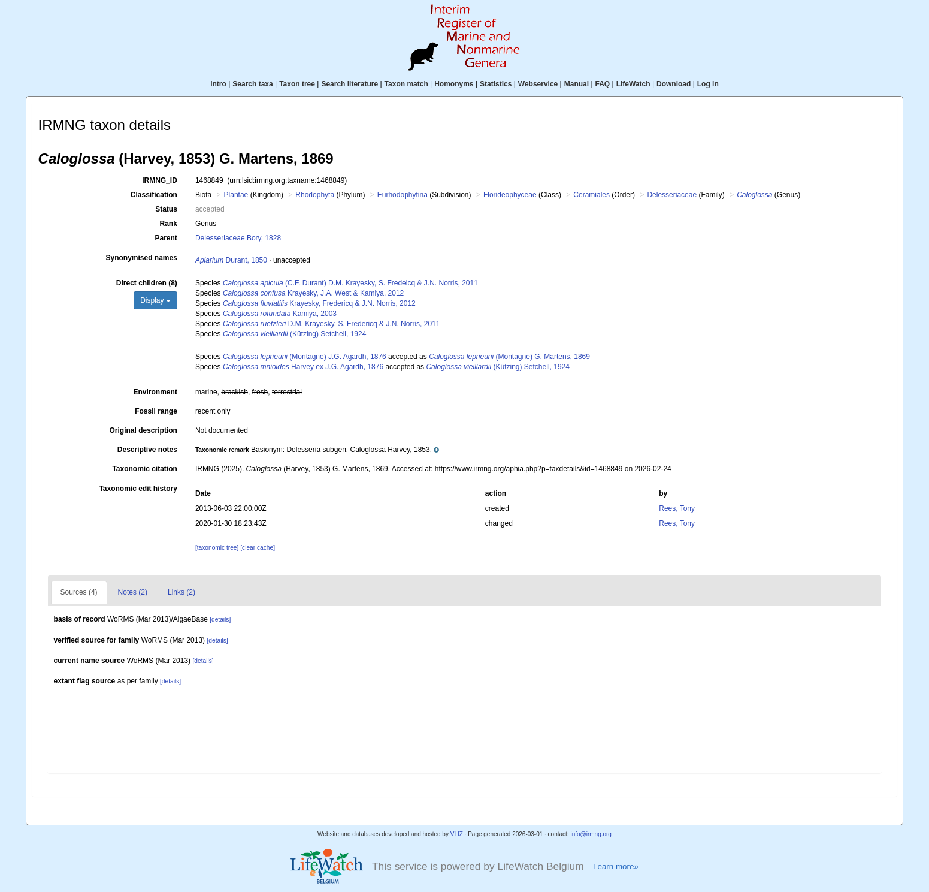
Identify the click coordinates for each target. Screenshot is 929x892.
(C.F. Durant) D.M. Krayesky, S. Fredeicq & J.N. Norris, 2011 (350, 283)
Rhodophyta (314, 195)
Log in (708, 84)
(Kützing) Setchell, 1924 (294, 334)
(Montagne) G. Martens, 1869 (509, 356)
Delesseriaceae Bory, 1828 (238, 238)
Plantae (236, 195)
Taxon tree (297, 84)
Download (673, 84)
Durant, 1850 (231, 260)
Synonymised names (141, 258)
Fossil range (156, 411)
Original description (143, 430)
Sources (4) (79, 592)
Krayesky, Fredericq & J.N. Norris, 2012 (319, 303)
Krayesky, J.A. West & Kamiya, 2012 (313, 293)
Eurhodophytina (402, 195)
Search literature (349, 84)
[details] (220, 619)
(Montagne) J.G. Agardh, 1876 (304, 356)
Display (155, 300)
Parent (166, 238)
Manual (576, 84)
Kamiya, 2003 (280, 313)
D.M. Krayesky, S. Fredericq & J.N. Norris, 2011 (331, 324)
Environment (155, 392)
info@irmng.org (591, 834)
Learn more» (616, 866)
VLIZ (456, 834)
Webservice (538, 84)
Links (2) (181, 592)
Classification (154, 195)
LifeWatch (633, 84)
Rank (168, 223)
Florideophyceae (510, 195)
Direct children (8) (146, 283)
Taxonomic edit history (138, 488)
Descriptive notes (147, 449)
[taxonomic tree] (216, 547)
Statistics (496, 84)
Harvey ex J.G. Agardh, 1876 (303, 367)
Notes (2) (132, 592)
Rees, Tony (677, 508)
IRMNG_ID (159, 180)
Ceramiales (591, 195)
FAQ (602, 84)
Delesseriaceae (672, 195)
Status (166, 209)
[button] (317, 449)
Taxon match (406, 84)
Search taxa (252, 84)
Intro (218, 84)
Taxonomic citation (144, 469)
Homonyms (453, 84)
